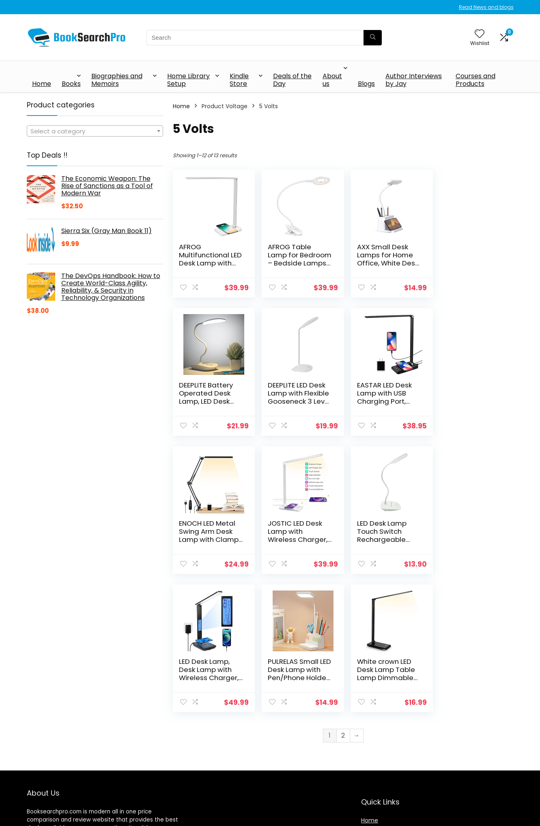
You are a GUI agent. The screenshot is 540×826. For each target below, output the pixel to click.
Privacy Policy (380, 794)
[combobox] (95, 131)
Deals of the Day (292, 79)
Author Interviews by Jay (413, 79)
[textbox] (95, 131)
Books (71, 83)
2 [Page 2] (343, 597)
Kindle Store (239, 79)
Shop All (372, 748)
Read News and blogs (486, 7)
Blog (367, 759)
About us (332, 79)
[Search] (373, 37)
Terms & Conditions (389, 805)
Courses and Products (475, 79)
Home (41, 83)
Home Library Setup (188, 79)
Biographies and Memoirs (116, 79)
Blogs (366, 83)
